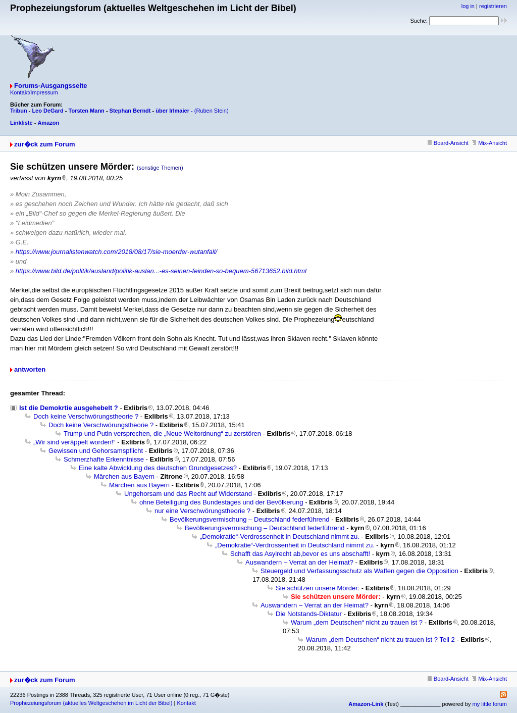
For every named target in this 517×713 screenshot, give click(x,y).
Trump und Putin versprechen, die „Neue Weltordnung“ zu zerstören (162, 433)
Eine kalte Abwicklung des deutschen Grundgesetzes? (158, 468)
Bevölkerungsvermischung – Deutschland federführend (250, 519)
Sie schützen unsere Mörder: (317, 588)
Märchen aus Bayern (124, 476)
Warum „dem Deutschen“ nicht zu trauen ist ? (357, 622)
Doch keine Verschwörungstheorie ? (85, 416)
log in (468, 6)
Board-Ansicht (448, 143)
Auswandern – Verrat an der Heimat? (299, 562)
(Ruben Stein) (211, 111)
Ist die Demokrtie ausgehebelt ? (68, 408)
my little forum (490, 704)
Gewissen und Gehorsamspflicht (95, 450)
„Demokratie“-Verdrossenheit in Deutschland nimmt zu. (279, 536)
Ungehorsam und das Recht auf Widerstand (188, 493)
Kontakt (186, 703)
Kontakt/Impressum (34, 92)
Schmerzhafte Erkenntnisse (104, 459)
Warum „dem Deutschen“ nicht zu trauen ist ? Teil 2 (380, 639)
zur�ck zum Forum (44, 144)
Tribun (18, 111)
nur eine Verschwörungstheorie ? (202, 511)
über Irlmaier (172, 111)
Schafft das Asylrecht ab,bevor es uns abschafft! (300, 553)
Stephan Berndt (130, 111)
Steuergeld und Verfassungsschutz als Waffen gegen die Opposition (359, 571)
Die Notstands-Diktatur (309, 614)
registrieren (493, 6)
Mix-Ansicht (489, 143)
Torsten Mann (87, 111)
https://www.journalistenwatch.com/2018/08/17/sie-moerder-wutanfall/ (116, 252)
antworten (29, 369)
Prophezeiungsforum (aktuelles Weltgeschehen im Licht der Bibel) (91, 703)
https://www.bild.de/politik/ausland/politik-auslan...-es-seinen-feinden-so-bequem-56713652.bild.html (161, 271)
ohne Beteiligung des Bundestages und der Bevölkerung (221, 502)
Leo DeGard (47, 111)
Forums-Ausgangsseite (50, 85)
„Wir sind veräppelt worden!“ (74, 442)
